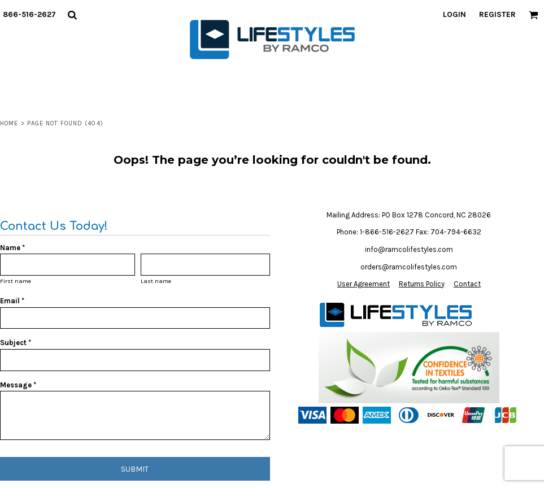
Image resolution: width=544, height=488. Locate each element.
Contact (467, 284)
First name (15, 281)
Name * (12, 247)
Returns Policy (422, 284)
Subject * (15, 342)
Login (454, 14)
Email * (12, 301)
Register (497, 14)
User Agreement (363, 284)
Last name (156, 281)
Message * (18, 385)
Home (9, 123)
